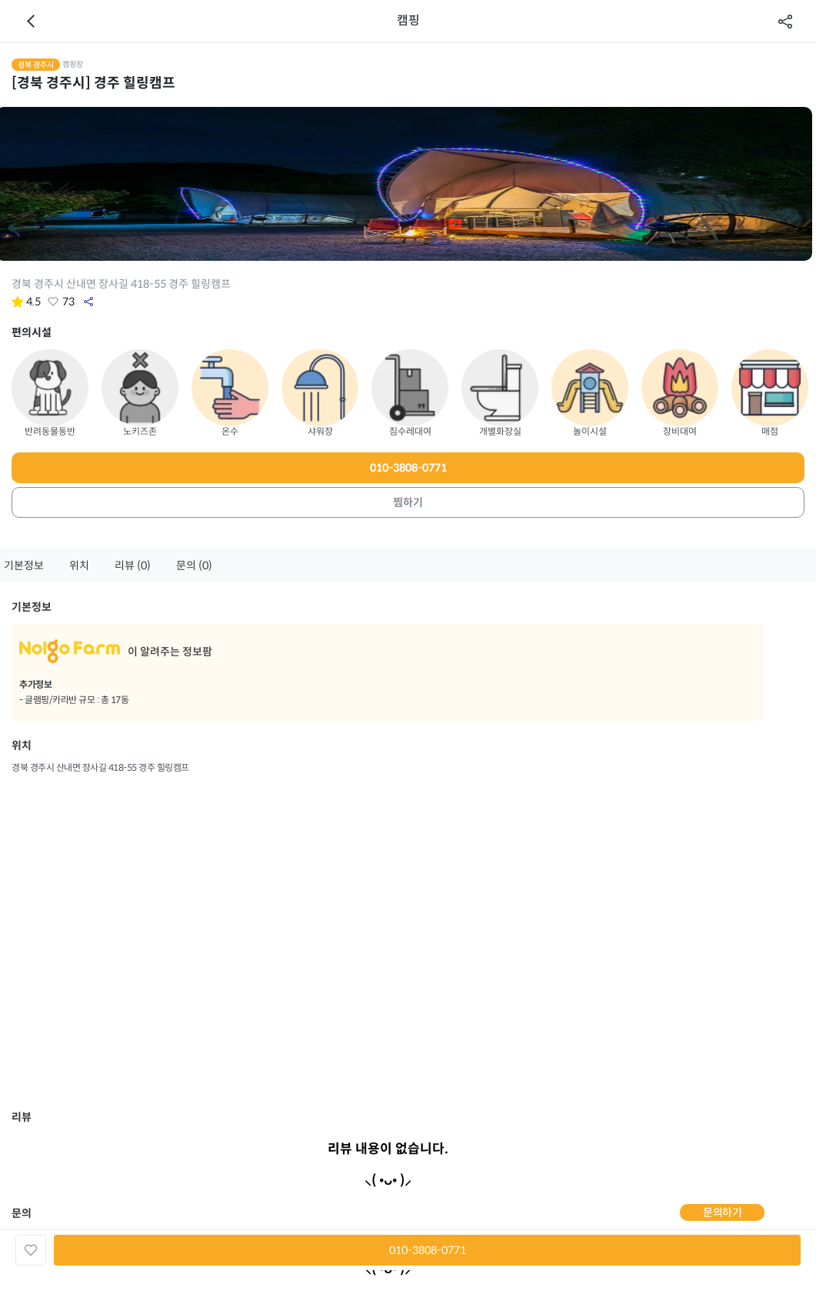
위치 (79, 565)
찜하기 (408, 502)
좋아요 (53, 301)
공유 (785, 21)
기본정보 (24, 565)
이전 (31, 21)
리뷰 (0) (133, 565)
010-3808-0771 (408, 468)
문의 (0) (194, 565)
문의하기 (722, 1212)
